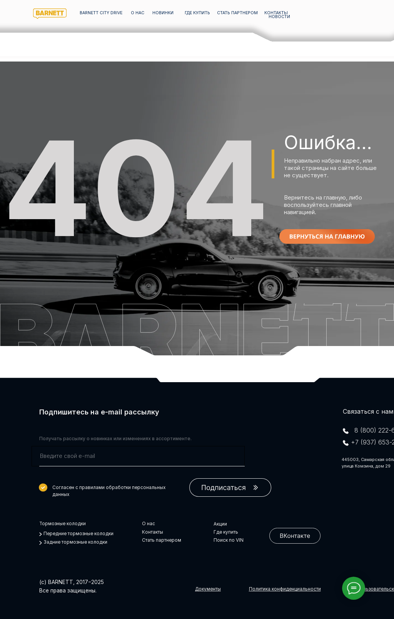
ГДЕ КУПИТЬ (197, 12)
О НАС (137, 12)
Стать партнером (161, 540)
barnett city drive (101, 12)
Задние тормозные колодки (75, 542)
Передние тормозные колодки (78, 533)
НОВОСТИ (279, 16)
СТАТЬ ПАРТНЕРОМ (237, 12)
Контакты (152, 532)
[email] (138, 456)
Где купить (226, 532)
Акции (220, 524)
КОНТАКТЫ (276, 12)
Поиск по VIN (229, 540)
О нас (148, 523)
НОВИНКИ (163, 12)
